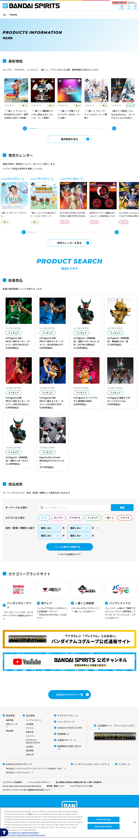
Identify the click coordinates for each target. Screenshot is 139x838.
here (30, 814)
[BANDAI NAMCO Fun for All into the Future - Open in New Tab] (124, 3)
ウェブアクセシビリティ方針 (81, 786)
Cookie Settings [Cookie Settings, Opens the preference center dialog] (103, 819)
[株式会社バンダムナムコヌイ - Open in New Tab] (34, 772)
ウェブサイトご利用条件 (12, 782)
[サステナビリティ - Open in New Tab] (65, 715)
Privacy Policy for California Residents (21, 832)
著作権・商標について (55, 786)
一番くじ (24, 105)
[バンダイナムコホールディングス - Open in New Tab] (90, 764)
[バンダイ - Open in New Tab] (122, 764)
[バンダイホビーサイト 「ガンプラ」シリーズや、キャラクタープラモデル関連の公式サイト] (18, 600)
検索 (122, 507)
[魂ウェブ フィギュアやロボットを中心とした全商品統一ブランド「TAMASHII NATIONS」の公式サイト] (52, 600)
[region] (69, 822)
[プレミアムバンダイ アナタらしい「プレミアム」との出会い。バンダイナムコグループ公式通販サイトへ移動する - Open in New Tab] (69, 639)
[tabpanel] (16, 99)
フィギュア (130, 105)
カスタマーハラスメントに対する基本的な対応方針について (26, 790)
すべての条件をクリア (71, 554)
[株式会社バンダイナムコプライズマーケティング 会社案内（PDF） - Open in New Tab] (34, 768)
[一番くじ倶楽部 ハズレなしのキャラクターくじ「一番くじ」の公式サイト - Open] (86, 597)
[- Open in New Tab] (16, 99)
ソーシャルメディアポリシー (39, 782)
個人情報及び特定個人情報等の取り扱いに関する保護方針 (79, 782)
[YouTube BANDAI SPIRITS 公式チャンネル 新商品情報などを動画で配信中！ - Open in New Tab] (69, 661)
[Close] (135, 822)
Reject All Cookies (103, 826)
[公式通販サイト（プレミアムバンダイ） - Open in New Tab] (115, 732)
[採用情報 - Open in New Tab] (61, 733)
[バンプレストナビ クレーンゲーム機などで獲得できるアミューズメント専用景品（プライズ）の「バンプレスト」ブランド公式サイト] (120, 600)
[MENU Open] (135, 7)
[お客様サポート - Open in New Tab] (64, 740)
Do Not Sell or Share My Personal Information (22, 786)
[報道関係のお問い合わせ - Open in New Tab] (68, 747)
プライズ (64, 222)
